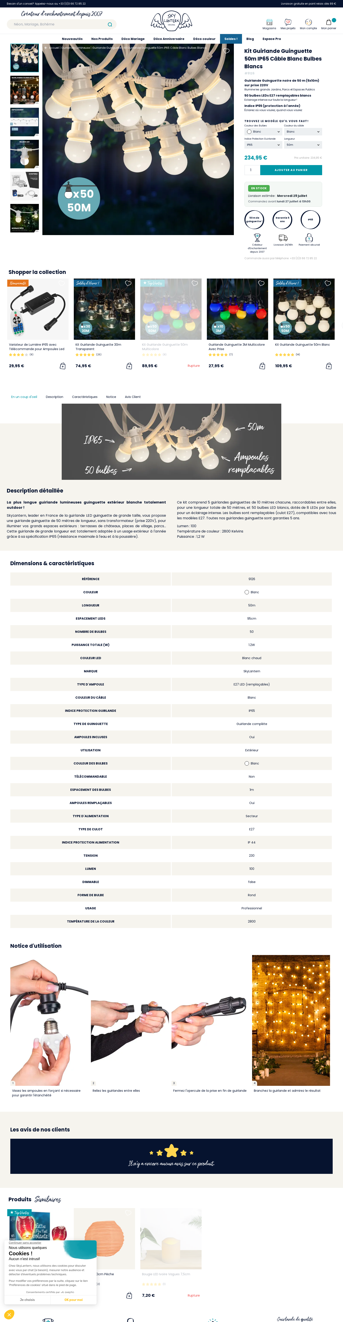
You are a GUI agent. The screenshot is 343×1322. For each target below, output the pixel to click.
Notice (111, 397)
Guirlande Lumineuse (75, 48)
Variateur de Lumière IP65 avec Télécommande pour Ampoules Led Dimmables (36, 349)
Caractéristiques (84, 397)
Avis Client (133, 397)
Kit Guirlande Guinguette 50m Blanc (302, 344)
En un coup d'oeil (24, 397)
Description (54, 397)
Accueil (54, 48)
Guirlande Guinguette (106, 48)
